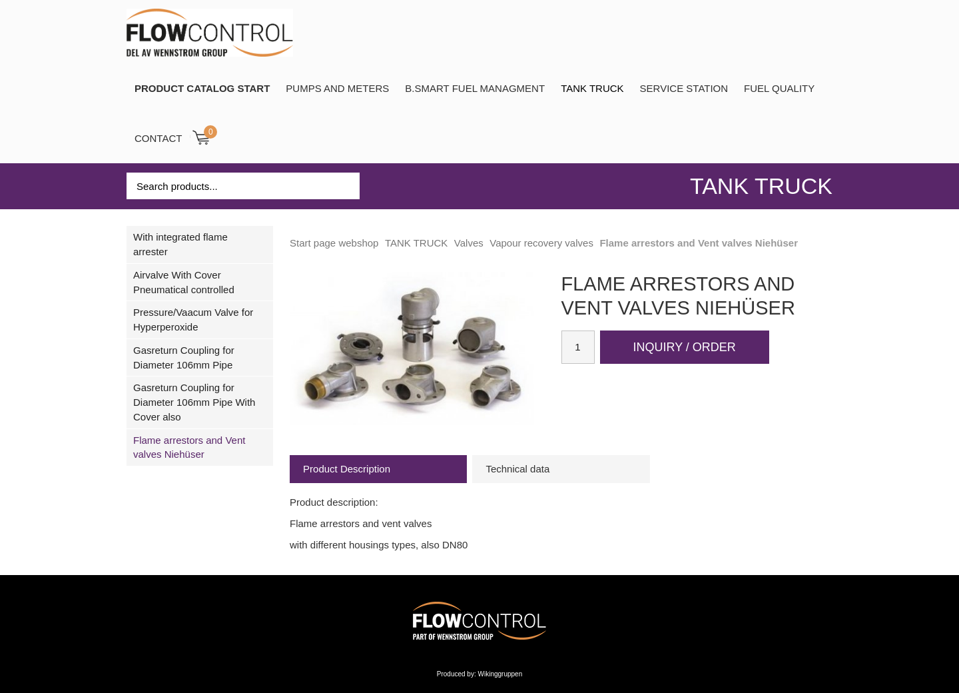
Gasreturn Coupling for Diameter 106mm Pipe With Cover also (194, 402)
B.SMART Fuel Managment (475, 88)
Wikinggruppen (500, 674)
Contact (158, 138)
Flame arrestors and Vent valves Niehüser (189, 447)
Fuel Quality (779, 88)
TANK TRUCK (592, 88)
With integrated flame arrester (180, 244)
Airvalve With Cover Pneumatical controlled (183, 282)
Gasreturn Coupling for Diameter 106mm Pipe (183, 357)
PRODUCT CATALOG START (202, 88)
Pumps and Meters (337, 88)
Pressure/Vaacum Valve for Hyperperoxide (193, 320)
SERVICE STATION (684, 88)
